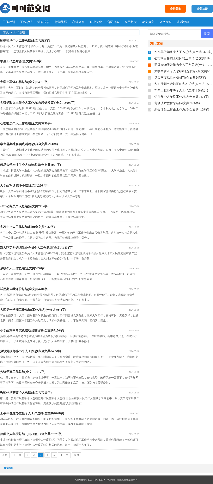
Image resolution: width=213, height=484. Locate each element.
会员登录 (175, 8)
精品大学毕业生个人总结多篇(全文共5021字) (30, 164)
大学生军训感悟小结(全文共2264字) (24, 185)
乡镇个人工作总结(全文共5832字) (23, 268)
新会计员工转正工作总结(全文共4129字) (181, 109)
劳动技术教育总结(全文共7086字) (177, 103)
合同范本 (113, 22)
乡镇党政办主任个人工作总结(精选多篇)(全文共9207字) (37, 102)
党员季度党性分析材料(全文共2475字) (180, 77)
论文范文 (148, 22)
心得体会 (78, 22)
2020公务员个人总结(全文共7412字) (24, 206)
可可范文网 (99, 479)
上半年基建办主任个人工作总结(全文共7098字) (32, 413)
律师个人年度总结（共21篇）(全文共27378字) (31, 434)
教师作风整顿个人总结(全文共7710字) (26, 392)
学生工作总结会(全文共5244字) (21, 61)
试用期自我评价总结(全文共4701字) (24, 289)
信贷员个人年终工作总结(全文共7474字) (181, 96)
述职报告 (43, 22)
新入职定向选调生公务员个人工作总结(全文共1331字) (36, 247)
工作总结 (26, 22)
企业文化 (96, 22)
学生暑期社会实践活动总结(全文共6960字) (29, 144)
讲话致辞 (183, 22)
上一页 (17, 455)
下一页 (64, 455)
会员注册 (202, 8)
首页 (6, 32)
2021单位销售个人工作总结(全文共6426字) (183, 52)
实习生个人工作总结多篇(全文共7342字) (27, 227)
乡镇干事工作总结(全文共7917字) (23, 371)
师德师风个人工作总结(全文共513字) (25, 40)
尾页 (76, 455)
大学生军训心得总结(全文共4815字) (24, 82)
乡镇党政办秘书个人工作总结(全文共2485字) (30, 351)
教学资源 (61, 22)
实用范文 (131, 22)
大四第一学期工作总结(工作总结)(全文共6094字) (33, 309)
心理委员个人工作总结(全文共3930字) (26, 123)
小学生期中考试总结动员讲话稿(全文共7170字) (32, 330)
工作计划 (9, 22)
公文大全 (165, 22)
